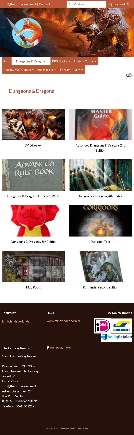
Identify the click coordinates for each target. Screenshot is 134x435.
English (7, 321)
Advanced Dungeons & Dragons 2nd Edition (100, 147)
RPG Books (61, 61)
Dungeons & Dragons (32, 61)
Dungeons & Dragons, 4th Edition (100, 196)
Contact (44, 4)
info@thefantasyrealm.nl (19, 4)
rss (86, 429)
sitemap (80, 429)
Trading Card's (85, 61)
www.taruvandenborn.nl (63, 321)
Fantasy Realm (72, 70)
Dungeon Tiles (100, 241)
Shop (6, 61)
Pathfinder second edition (100, 287)
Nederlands (21, 321)
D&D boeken (33, 145)
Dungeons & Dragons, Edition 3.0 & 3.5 (33, 196)
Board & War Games (18, 70)
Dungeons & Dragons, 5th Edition (33, 241)
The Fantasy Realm (59, 348)
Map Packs (33, 287)
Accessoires (47, 70)
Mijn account (118, 4)
